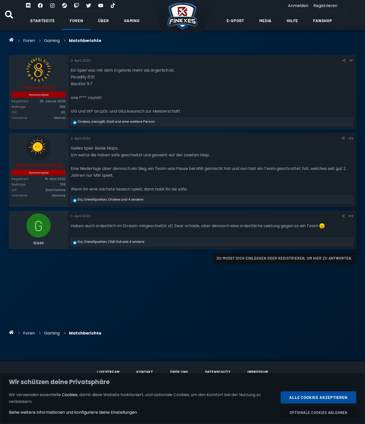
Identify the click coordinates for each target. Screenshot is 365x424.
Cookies (70, 394)
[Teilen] (344, 60)
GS (63, 112)
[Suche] (9, 15)
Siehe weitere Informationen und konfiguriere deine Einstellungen (73, 412)
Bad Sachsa (55, 189)
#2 (350, 138)
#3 (350, 216)
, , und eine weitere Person (116, 121)
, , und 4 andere (110, 199)
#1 (351, 60)
